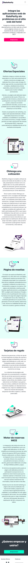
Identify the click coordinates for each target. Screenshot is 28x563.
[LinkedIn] (8, 562)
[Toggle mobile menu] (25, 2)
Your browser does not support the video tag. (14, 49)
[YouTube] (6, 562)
